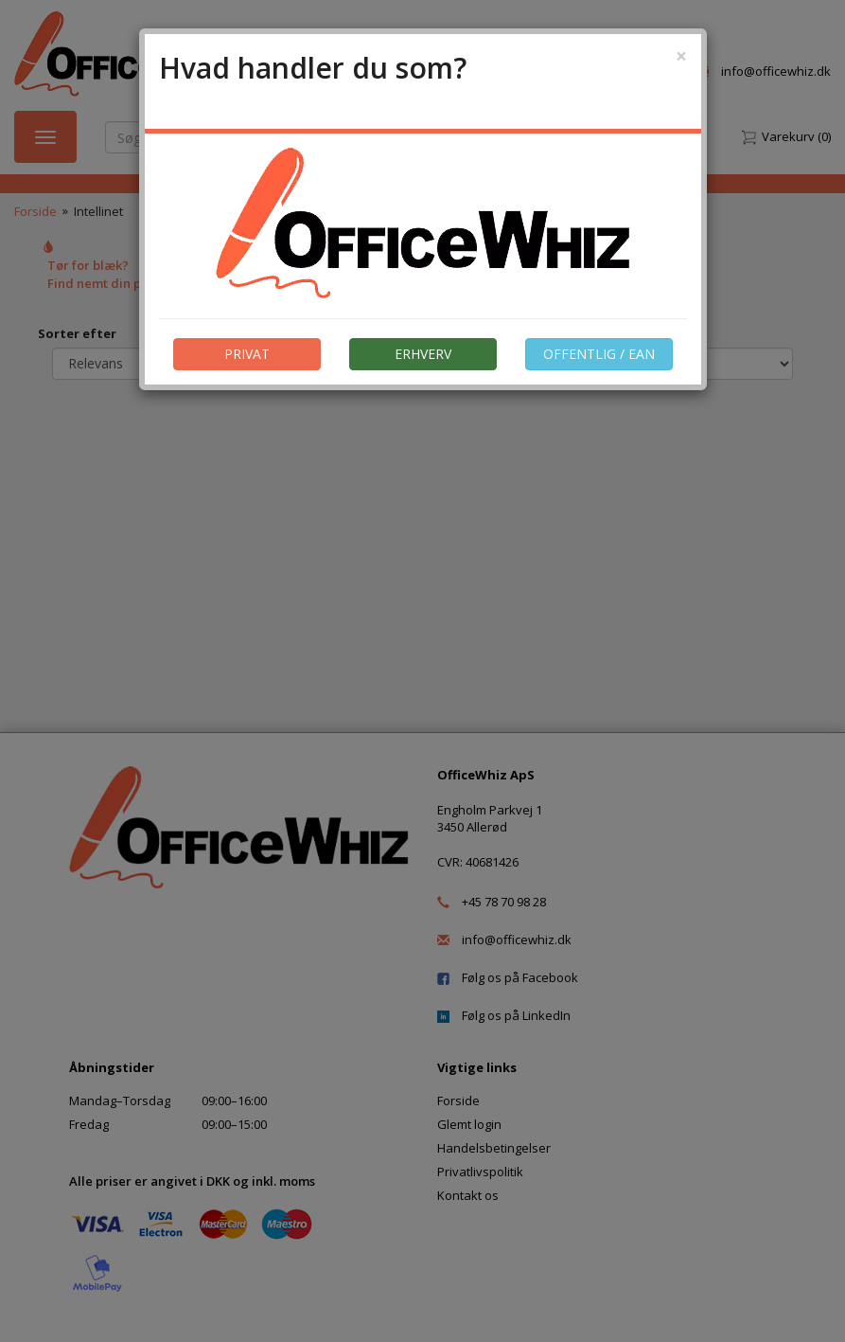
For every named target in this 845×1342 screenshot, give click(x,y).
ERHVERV (423, 354)
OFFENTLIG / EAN (599, 354)
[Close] (681, 56)
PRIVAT (247, 354)
